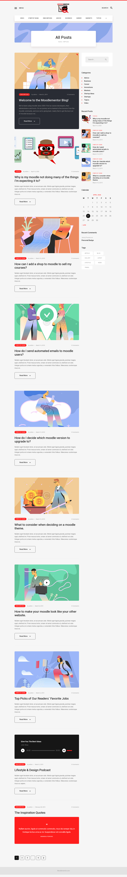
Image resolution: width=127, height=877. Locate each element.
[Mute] (64, 753)
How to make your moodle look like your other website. (45, 615)
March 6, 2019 (43, 94)
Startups (87, 97)
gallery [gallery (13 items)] (87, 258)
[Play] (23, 753)
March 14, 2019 (40, 346)
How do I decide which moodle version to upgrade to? (42, 441)
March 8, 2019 (39, 608)
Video (86, 103)
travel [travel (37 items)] (87, 267)
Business (87, 81)
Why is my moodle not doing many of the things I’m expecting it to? (46, 179)
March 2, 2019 (39, 767)
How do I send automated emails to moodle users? (44, 354)
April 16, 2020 (35, 172)
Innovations (24, 94)
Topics (18, 172)
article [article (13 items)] (87, 253)
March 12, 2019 (40, 433)
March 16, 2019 (40, 259)
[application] (47, 752)
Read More (29, 122)
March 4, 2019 (40, 695)
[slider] (70, 753)
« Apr (84, 225)
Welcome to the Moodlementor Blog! (43, 100)
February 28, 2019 (40, 809)
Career (86, 84)
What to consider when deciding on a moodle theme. (45, 528)
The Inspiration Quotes (30, 815)
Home (60, 42)
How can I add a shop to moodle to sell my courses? (43, 267)
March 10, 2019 (40, 521)
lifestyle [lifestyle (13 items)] (88, 263)
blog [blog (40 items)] (98, 253)
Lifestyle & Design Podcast (33, 772)
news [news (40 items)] (100, 263)
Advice (86, 78)
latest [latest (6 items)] (100, 258)
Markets (87, 90)
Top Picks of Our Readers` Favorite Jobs (42, 701)
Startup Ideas (20, 259)
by (34, 94)
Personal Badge (88, 240)
